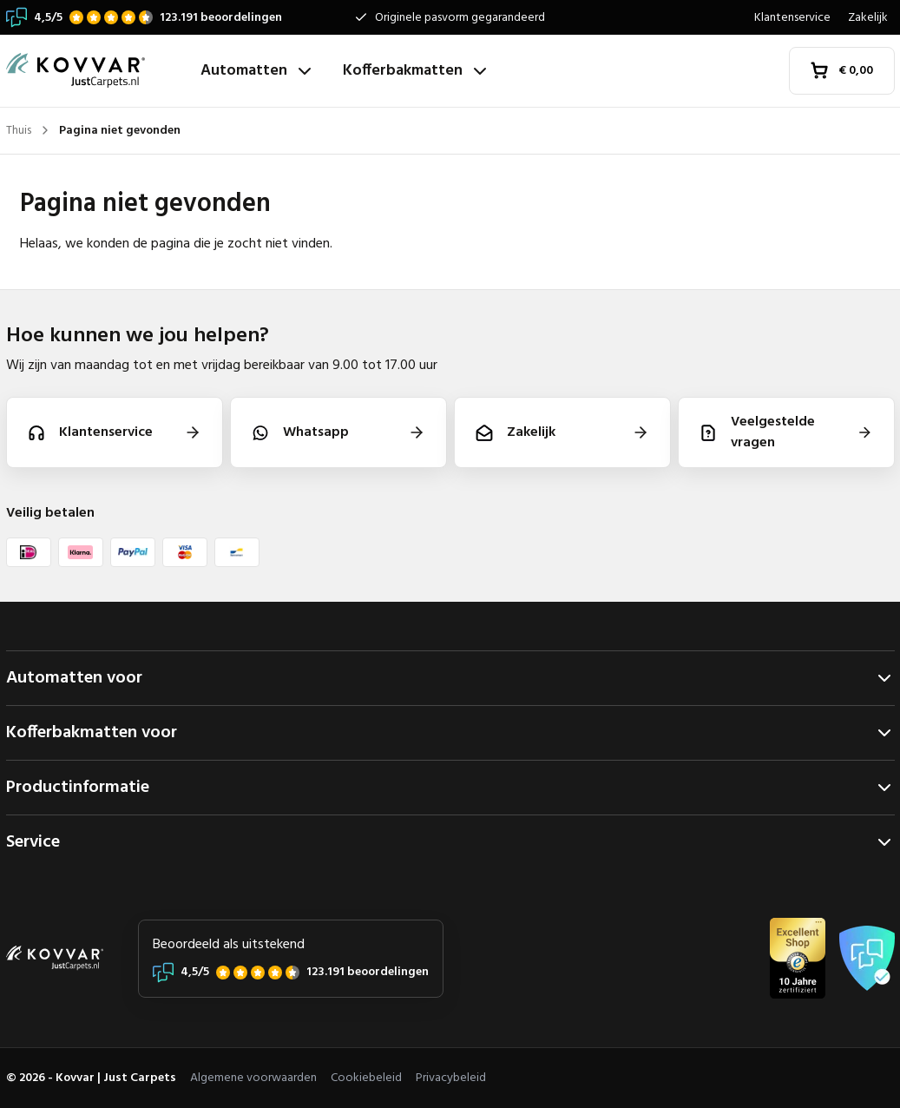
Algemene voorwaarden (253, 1078)
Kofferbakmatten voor (450, 733)
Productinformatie (450, 787)
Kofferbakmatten (416, 70)
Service (450, 842)
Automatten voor (450, 678)
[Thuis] (96, 71)
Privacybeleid (451, 1078)
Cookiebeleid (366, 1078)
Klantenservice (792, 18)
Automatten (257, 70)
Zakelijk (868, 18)
